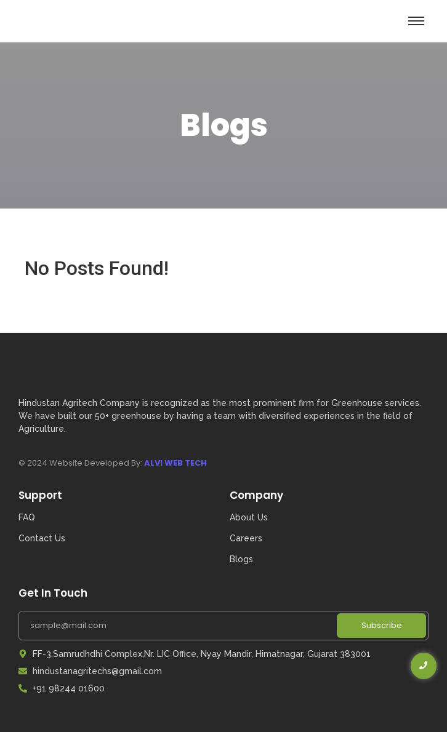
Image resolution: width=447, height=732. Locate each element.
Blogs (241, 559)
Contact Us (41, 538)
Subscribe (381, 625)
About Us (249, 517)
